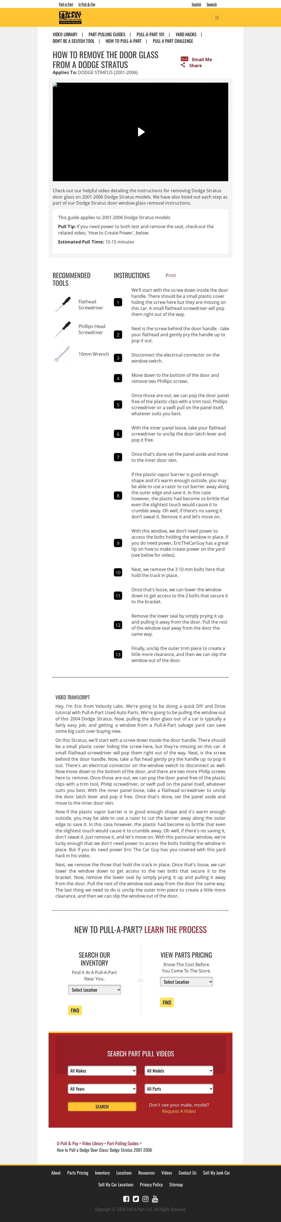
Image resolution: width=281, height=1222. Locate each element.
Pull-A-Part (66, 4)
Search (102, 1106)
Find (75, 1010)
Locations (124, 1172)
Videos (166, 1172)
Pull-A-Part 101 (150, 34)
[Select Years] (102, 1089)
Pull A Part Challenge (173, 41)
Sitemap (176, 1184)
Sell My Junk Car (216, 1172)
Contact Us (187, 1172)
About (56, 1172)
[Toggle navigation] (217, 17)
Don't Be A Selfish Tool (73, 41)
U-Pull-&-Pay (86, 4)
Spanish (212, 4)
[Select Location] (94, 990)
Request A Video (179, 1111)
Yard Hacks (186, 34)
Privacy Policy (151, 1184)
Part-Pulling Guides (107, 34)
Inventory (102, 1172)
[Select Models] (179, 1071)
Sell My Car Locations (115, 1184)
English (196, 4)
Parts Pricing (77, 1172)
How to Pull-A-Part (124, 41)
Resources (146, 1172)
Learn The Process (175, 929)
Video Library (65, 34)
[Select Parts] (179, 1089)
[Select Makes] (102, 1071)
